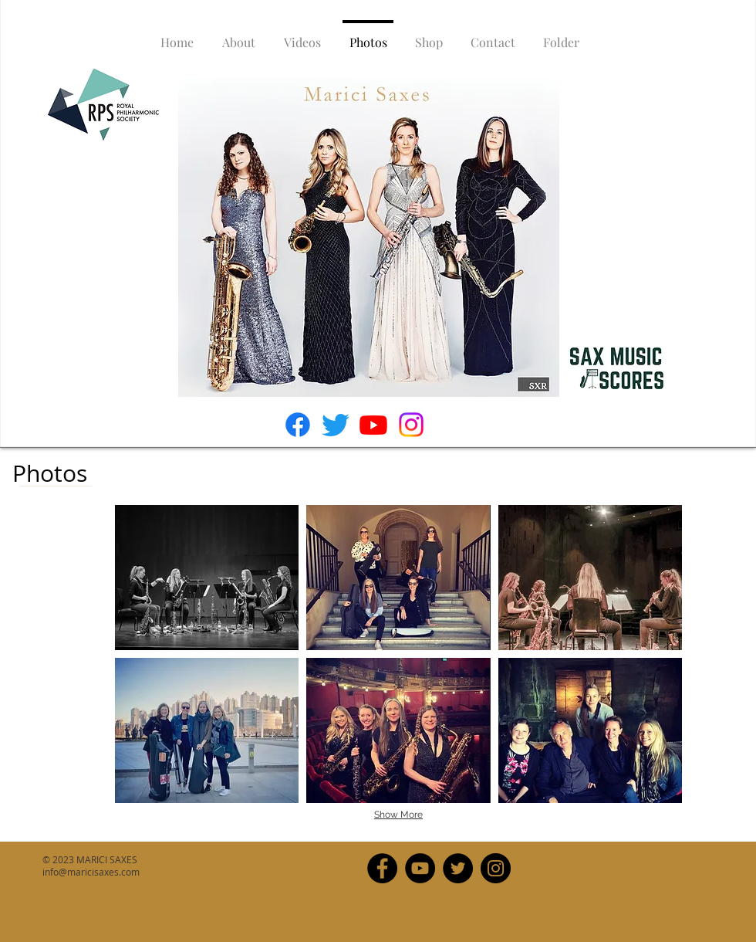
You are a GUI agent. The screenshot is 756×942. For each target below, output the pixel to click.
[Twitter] (335, 424)
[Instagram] (411, 424)
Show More (398, 814)
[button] (207, 577)
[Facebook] (298, 424)
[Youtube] (373, 424)
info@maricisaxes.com (91, 872)
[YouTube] (420, 868)
